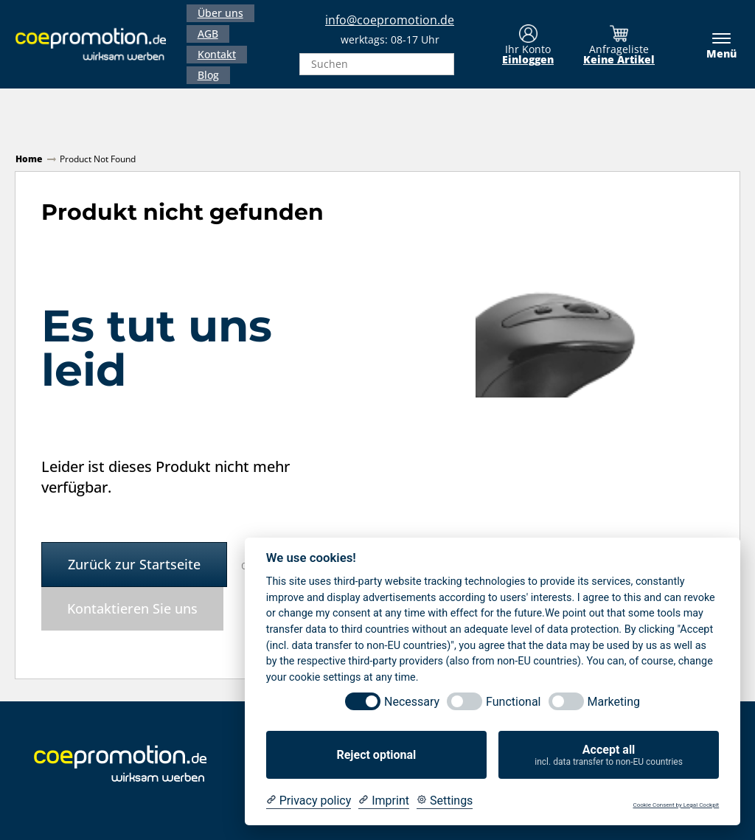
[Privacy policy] (308, 801)
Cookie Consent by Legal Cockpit (676, 805)
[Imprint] (383, 801)
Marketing (614, 702)
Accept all (608, 755)
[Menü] (714, 44)
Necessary (411, 702)
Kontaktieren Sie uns (132, 608)
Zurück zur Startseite (134, 564)
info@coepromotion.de (389, 20)
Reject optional (376, 755)
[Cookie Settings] (445, 801)
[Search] (438, 64)
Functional (513, 702)
